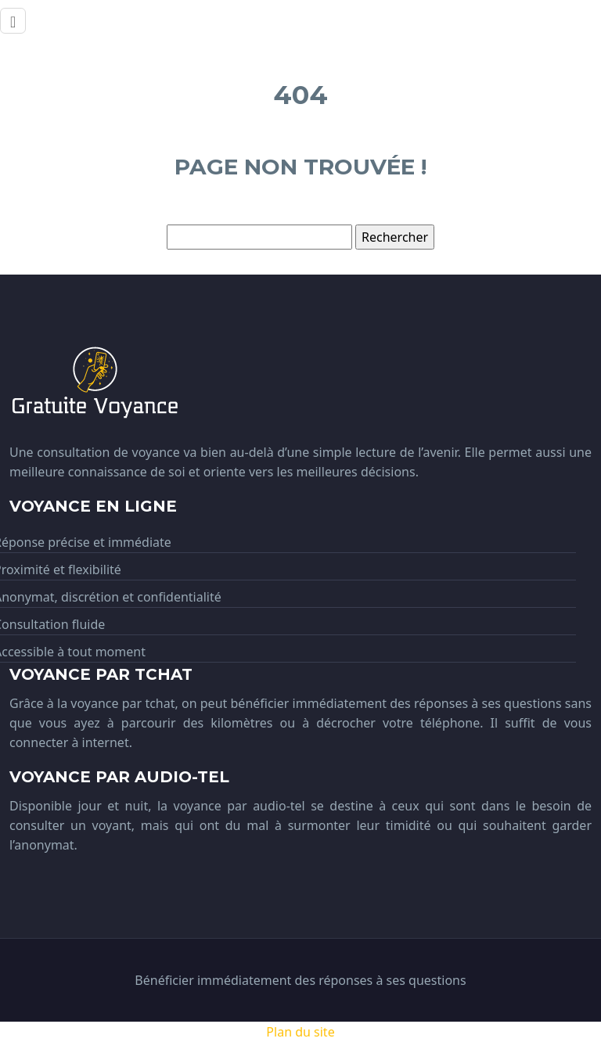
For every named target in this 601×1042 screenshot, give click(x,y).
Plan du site (300, 1031)
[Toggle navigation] (13, 21)
